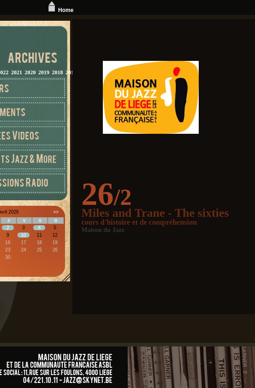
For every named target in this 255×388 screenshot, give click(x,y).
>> (56, 212)
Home (59, 10)
